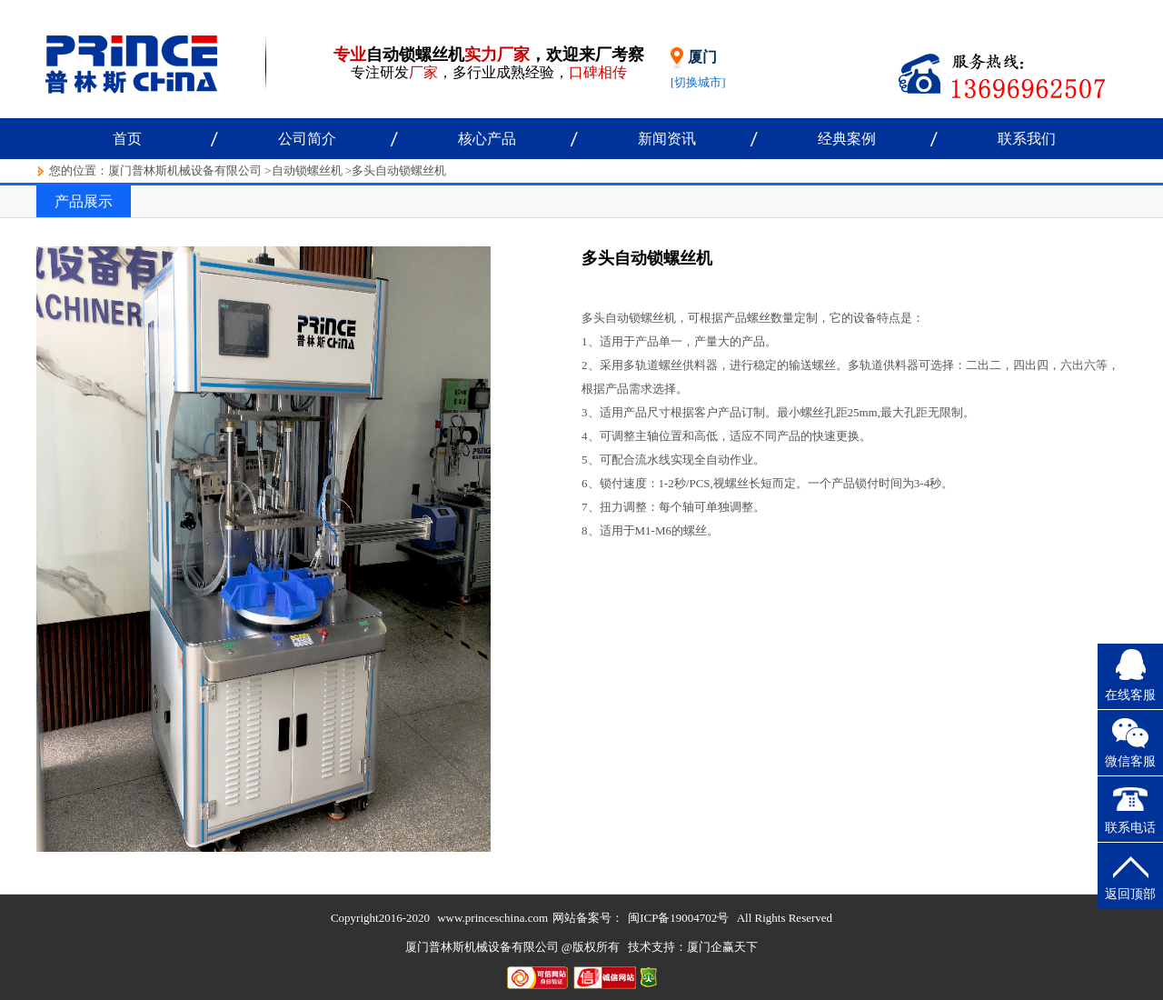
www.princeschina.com (492, 918)
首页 (127, 138)
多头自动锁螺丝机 (399, 170)
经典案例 (847, 138)
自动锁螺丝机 (307, 170)
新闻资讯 (667, 138)
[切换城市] (698, 82)
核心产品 (487, 138)
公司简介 (307, 138)
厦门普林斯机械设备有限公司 (185, 170)
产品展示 (84, 201)
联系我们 (1027, 138)
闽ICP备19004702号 (678, 918)
